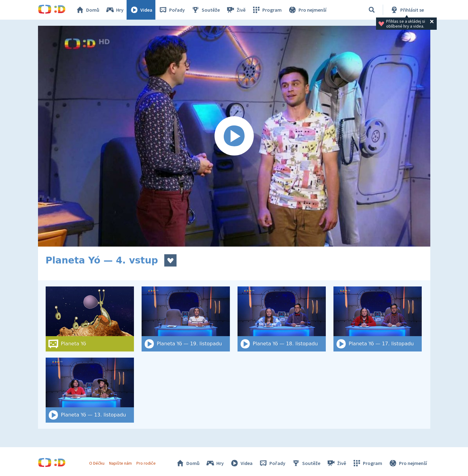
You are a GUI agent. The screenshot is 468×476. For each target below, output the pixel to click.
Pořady (171, 9)
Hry (114, 9)
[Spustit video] (234, 136)
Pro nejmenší (307, 9)
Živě (235, 9)
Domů (87, 9)
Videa (141, 9)
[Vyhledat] (372, 10)
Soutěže (205, 9)
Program (267, 9)
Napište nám (120, 463)
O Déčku (97, 463)
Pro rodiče (146, 463)
